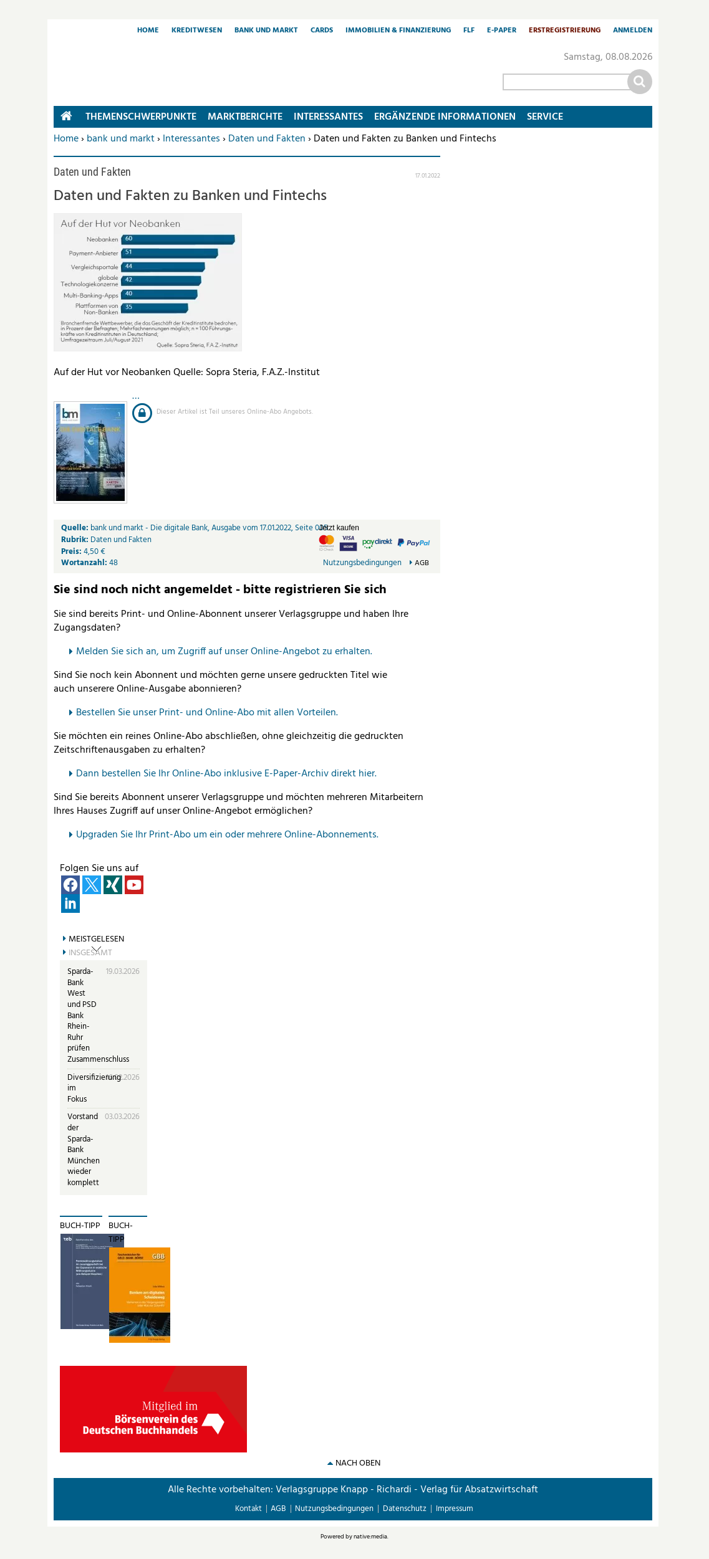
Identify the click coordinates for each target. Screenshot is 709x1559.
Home (148, 31)
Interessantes (191, 139)
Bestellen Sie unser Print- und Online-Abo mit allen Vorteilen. (207, 713)
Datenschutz (405, 1509)
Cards (322, 31)
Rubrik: (75, 539)
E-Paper (501, 31)
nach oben (357, 1463)
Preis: (71, 551)
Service (545, 117)
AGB (422, 564)
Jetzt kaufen (339, 527)
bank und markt (121, 139)
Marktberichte (245, 117)
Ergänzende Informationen (445, 117)
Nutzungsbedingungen (362, 563)
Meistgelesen (96, 939)
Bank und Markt (266, 31)
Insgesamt (90, 953)
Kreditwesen (196, 31)
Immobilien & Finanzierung (398, 31)
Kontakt (248, 1509)
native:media (370, 1537)
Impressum (454, 1509)
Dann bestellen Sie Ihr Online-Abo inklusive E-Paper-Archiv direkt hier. (226, 774)
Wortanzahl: (84, 563)
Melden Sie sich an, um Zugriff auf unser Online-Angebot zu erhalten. (224, 652)
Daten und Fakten (267, 139)
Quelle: (75, 528)
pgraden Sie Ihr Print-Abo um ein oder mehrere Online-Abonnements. (230, 835)
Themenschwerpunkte (140, 117)
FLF (469, 31)
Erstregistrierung (564, 31)
